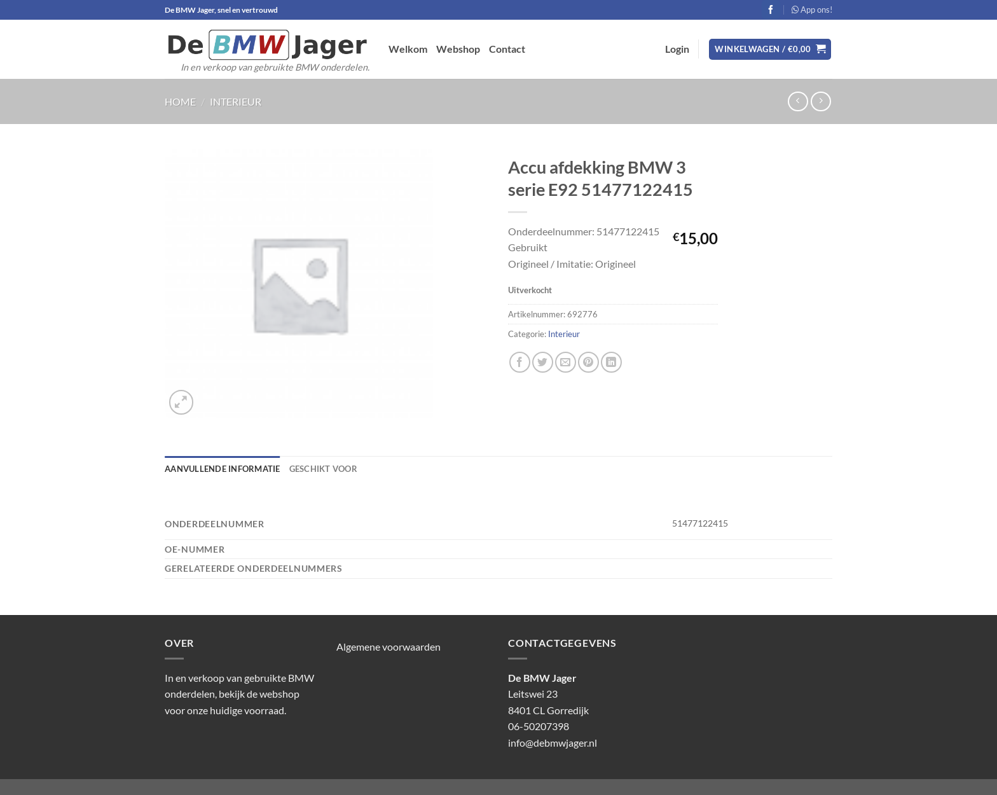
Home (180, 101)
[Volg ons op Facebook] (771, 9)
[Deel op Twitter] (542, 362)
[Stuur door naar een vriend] (565, 362)
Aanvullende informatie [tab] (222, 469)
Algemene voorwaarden (388, 646)
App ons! (812, 9)
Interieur (235, 101)
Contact (507, 49)
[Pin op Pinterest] (588, 362)
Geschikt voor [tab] (323, 469)
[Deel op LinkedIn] (611, 362)
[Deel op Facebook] (519, 362)
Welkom (407, 49)
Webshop (458, 49)
